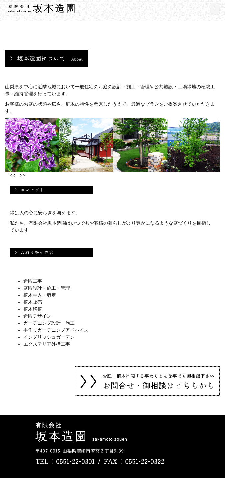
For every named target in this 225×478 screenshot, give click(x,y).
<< (10, 175)
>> (20, 175)
